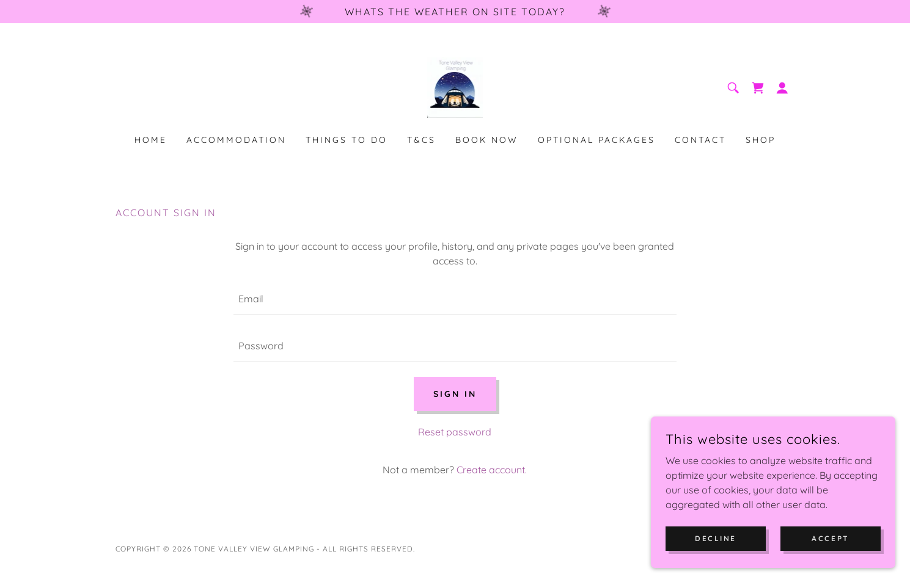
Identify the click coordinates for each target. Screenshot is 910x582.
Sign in (455, 393)
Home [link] (150, 139)
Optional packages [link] (596, 139)
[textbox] (455, 299)
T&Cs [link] (421, 139)
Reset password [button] (454, 432)
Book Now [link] (486, 139)
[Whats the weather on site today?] (455, 11)
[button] (782, 88)
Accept (830, 538)
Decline (715, 538)
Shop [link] (761, 139)
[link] (455, 87)
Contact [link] (700, 139)
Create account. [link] (492, 470)
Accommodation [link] (236, 139)
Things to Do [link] (346, 139)
